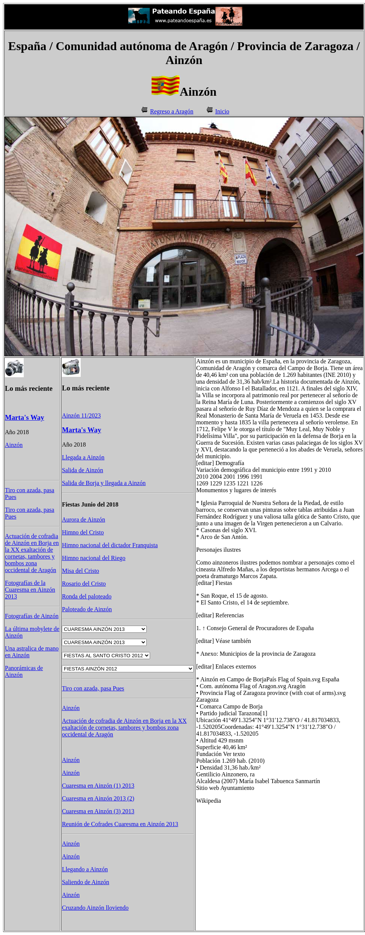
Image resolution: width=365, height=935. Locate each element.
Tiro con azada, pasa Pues (93, 688)
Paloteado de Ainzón (87, 609)
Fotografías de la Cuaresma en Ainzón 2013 (30, 590)
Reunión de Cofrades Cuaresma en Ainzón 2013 (120, 824)
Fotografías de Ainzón (31, 616)
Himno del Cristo (83, 532)
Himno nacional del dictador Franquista (110, 545)
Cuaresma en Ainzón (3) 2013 (98, 811)
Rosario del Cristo (84, 583)
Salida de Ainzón (82, 470)
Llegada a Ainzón (83, 457)
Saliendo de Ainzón (85, 882)
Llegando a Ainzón (85, 869)
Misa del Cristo (80, 571)
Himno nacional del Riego (93, 558)
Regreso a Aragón (171, 111)
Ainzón (14, 445)
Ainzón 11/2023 (81, 415)
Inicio (222, 111)
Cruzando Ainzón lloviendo (95, 907)
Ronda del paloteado (87, 596)
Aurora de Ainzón (83, 519)
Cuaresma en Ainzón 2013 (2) (98, 798)
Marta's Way (24, 417)
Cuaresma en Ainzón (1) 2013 (98, 785)
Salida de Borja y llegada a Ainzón (104, 483)
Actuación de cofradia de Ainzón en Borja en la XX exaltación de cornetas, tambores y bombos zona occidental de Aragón (32, 553)
